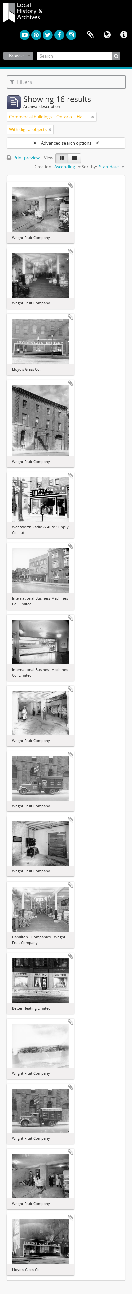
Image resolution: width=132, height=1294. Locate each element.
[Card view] (61, 158)
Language (107, 35)
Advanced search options (66, 143)
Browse (16, 56)
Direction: (42, 167)
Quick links (123, 35)
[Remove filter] (92, 116)
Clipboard (90, 35)
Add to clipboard (70, 185)
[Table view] (74, 158)
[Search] (78, 56)
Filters (21, 82)
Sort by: (89, 167)
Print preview (23, 158)
